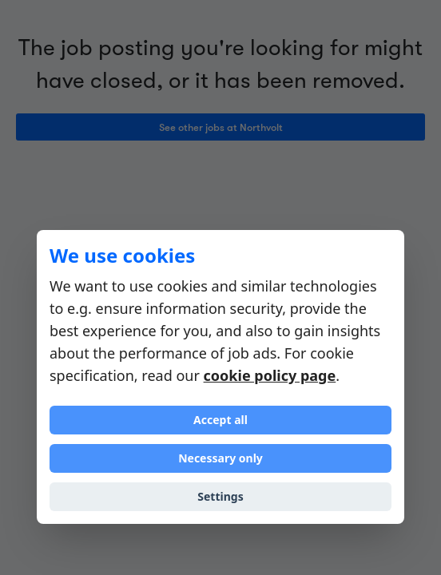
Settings (220, 496)
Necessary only (220, 458)
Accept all (220, 419)
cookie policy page (270, 375)
